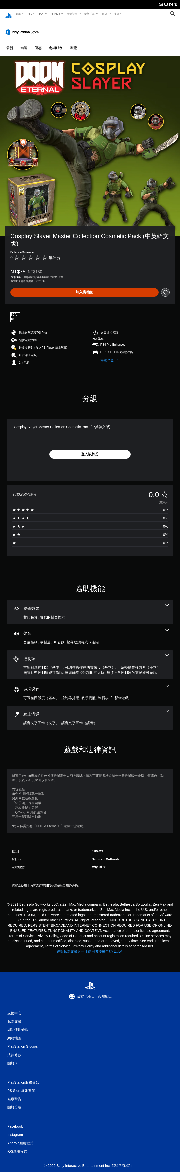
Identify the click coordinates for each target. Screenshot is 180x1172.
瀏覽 (73, 43)
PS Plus (55, 13)
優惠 (38, 43)
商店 (104, 13)
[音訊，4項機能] (90, 632)
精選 (23, 43)
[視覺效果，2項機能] (90, 607)
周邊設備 (72, 13)
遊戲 (18, 13)
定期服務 (56, 43)
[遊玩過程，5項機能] (90, 688)
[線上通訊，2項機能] (90, 713)
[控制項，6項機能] (90, 660)
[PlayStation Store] (23, 27)
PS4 (41, 13)
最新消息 (89, 13)
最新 (9, 43)
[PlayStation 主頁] (8, 14)
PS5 (30, 13)
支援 (116, 13)
